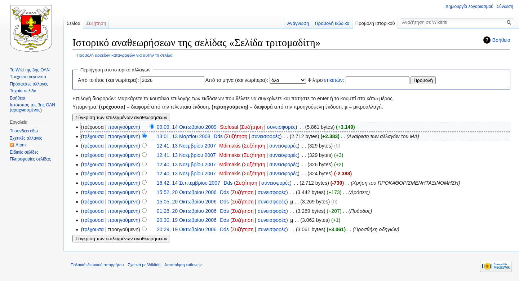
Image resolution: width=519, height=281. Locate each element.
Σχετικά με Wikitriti (144, 265)
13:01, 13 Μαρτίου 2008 (183, 136)
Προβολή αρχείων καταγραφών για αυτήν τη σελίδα (125, 55)
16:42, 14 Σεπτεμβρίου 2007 (188, 183)
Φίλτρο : (325, 80)
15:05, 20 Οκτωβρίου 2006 (187, 202)
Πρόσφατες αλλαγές (29, 84)
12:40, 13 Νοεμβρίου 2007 (186, 164)
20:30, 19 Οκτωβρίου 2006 (187, 220)
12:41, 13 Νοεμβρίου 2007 (186, 146)
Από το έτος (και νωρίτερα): (108, 80)
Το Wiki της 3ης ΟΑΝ (30, 70)
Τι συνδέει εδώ (24, 130)
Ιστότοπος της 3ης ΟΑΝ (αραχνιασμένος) (32, 107)
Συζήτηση (252, 127)
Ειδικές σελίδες (24, 152)
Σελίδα (73, 23)
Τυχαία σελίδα (23, 90)
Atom (20, 145)
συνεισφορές (281, 127)
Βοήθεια (501, 40)
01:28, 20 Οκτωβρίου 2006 (187, 211)
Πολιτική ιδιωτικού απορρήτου (97, 265)
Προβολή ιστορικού (375, 23)
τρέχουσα (93, 136)
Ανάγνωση (298, 23)
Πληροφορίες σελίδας (30, 159)
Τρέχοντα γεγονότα (28, 76)
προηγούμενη (123, 127)
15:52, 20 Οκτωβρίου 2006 (187, 192)
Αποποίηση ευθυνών (182, 265)
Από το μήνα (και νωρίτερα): (237, 80)
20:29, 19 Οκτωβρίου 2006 (187, 229)
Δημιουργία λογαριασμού (469, 6)
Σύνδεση (505, 6)
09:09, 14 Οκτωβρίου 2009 (187, 127)
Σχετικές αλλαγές (26, 138)
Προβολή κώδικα (332, 23)
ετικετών (333, 80)
